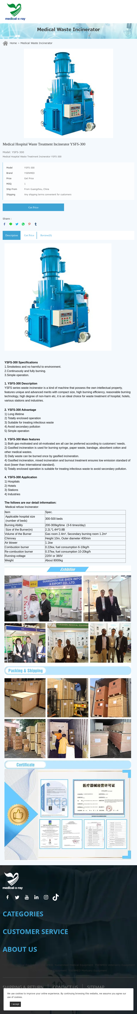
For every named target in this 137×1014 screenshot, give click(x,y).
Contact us (65, 987)
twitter (17, 224)
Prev (7, 93)
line (10, 224)
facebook (4, 224)
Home (13, 43)
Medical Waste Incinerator (36, 43)
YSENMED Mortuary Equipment (87, 971)
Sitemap (95, 987)
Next (129, 93)
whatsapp (23, 224)
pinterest (29, 224)
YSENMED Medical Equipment (20, 965)
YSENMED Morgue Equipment (48, 971)
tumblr (35, 224)
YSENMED (47, 965)
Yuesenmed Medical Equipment (74, 965)
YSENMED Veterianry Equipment (115, 965)
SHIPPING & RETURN (23, 987)
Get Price (33, 207)
